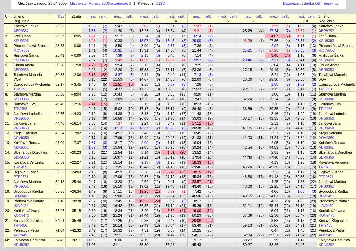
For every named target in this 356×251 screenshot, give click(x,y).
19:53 (143, 201)
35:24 (273, 99)
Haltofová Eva (25, 104)
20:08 (143, 118)
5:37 (197, 26)
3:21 (274, 75)
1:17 (171, 143)
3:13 (144, 65)
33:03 (196, 118)
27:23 (273, 50)
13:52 (196, 152)
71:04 (59, 230)
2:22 (274, 172)
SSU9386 (21, 99)
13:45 (117, 201)
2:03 (144, 26)
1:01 (300, 36)
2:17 (92, 133)
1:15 (300, 46)
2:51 (274, 152)
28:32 (59, 26)
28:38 (59, 46)
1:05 (300, 191)
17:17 (143, 109)
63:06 (273, 225)
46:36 (196, 196)
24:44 (143, 215)
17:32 (143, 89)
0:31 (171, 26)
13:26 (170, 128)
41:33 (273, 118)
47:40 (273, 157)
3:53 (274, 220)
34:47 (170, 235)
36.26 (170, 245)
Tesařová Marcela (28, 75)
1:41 (92, 46)
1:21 (92, 36)
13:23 (143, 31)
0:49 (171, 75)
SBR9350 (21, 157)
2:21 (92, 162)
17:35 (117, 167)
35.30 (143, 245)
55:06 (59, 191)
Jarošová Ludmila (28, 114)
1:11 (300, 65)
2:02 (274, 46)
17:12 (196, 123)
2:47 (92, 182)
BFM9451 (21, 196)
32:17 (59, 84)
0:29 (171, 191)
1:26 (300, 201)
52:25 (273, 186)
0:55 (171, 230)
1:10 (300, 55)
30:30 (59, 65)
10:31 (117, 50)
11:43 (196, 114)
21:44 (196, 50)
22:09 (196, 79)
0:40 (171, 55)
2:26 (92, 65)
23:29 (247, 41)
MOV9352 (22, 50)
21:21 (143, 157)
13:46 (170, 41)
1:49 (92, 191)
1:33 (92, 26)
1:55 (274, 26)
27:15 (247, 70)
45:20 (247, 167)
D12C (160, 3)
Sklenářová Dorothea (30, 152)
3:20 (144, 211)
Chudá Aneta (24, 65)
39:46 (196, 167)
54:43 (59, 240)
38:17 (247, 118)
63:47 (59, 211)
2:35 (144, 220)
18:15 (196, 172)
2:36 (274, 104)
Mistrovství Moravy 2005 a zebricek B (100, 3)
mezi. (92, 16)
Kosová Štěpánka (28, 220)
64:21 (59, 220)
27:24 (273, 31)
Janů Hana (22, 36)
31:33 (196, 138)
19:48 (143, 167)
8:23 (197, 104)
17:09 (117, 138)
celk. (102, 16)
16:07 (117, 157)
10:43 (117, 94)
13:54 (170, 31)
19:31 (196, 31)
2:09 (144, 143)
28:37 (59, 36)
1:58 (274, 84)
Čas (61, 16)
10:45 (196, 133)
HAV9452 (21, 206)
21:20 (170, 118)
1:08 (300, 26)
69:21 (273, 235)
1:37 (92, 143)
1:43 (300, 230)
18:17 (170, 109)
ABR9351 (21, 147)
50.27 (247, 240)
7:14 (197, 55)
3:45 (274, 55)
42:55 (59, 114)
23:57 (196, 182)
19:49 (143, 138)
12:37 (143, 128)
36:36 (59, 94)
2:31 (274, 123)
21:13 (170, 167)
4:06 (274, 191)
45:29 (196, 206)
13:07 (143, 41)
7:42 (197, 191)
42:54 (247, 147)
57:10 (59, 201)
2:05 (274, 143)
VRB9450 (21, 128)
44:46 (59, 123)
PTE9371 (21, 177)
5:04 (274, 211)
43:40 (196, 186)
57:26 (247, 215)
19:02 (143, 186)
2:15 (144, 104)
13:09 (117, 99)
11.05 (91, 240)
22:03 (143, 147)
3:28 (144, 172)
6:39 (171, 211)
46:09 (59, 143)
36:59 (247, 109)
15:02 (117, 109)
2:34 (144, 36)
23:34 (170, 225)
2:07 (92, 55)
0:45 (171, 220)
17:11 (117, 191)
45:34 (59, 133)
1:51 (171, 152)
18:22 (170, 99)
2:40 (144, 133)
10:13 (117, 128)
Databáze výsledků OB (302, 3)
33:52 (143, 235)
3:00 (144, 46)
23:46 (247, 60)
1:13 (300, 104)
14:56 (170, 79)
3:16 (92, 75)
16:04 (196, 143)
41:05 (247, 128)
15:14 (117, 162)
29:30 (273, 79)
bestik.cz (331, 3)
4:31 (144, 230)
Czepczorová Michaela (32, 84)
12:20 (117, 70)
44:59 (273, 147)
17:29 (143, 99)
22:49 (143, 225)
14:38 (117, 114)
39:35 (273, 109)
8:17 (197, 201)
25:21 (247, 50)
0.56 (171, 240)
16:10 (117, 186)
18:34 (117, 211)
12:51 (117, 84)
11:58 (143, 60)
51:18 (273, 177)
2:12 (92, 114)
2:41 (92, 104)
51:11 (247, 206)
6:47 (274, 230)
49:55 (247, 196)
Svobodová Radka (28, 191)
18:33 (196, 162)
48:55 (59, 152)
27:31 (273, 60)
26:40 (196, 109)
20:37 (143, 177)
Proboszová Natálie (29, 201)
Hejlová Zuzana (26, 172)
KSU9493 (21, 60)
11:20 (117, 31)
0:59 (171, 133)
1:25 (171, 162)
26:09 (247, 79)
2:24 (144, 123)
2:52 (144, 182)
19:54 (117, 147)
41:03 (247, 138)
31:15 (273, 89)
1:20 (300, 162)
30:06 (196, 220)
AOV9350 (21, 138)
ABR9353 (21, 70)
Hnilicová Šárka (26, 55)
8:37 (118, 75)
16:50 (117, 118)
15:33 (143, 70)
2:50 (92, 211)
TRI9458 (20, 225)
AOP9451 (21, 235)
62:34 (247, 235)
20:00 (196, 41)
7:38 (118, 55)
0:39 (171, 36)
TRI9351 (20, 89)
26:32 (117, 230)
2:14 (144, 75)
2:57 (92, 201)
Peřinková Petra (26, 230)
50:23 (196, 215)
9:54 (118, 65)
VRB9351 (21, 186)
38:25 (143, 196)
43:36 (273, 128)
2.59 (274, 240)
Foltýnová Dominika (29, 240)
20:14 (117, 225)
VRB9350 (21, 118)
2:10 (92, 172)
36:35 (143, 206)
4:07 (274, 36)
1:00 (171, 104)
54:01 (273, 196)
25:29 (247, 31)
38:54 (170, 196)
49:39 (273, 167)
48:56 (247, 177)
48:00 (247, 186)
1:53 (300, 182)
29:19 (273, 70)
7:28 (197, 84)
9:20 (197, 94)
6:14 (197, 36)
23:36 (196, 70)
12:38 (170, 60)
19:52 (196, 60)
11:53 (117, 79)
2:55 (144, 84)
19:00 (117, 196)
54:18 (59, 182)
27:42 (196, 99)
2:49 (92, 220)
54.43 (300, 245)
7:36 (197, 46)
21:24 (117, 215)
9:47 (118, 26)
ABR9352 (21, 31)
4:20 (144, 94)
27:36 (273, 41)
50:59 (59, 162)
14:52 (117, 133)
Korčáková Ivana (27, 211)
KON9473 (21, 215)
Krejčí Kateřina (25, 133)
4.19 (144, 240)
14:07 (143, 79)
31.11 (117, 245)
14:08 (170, 50)
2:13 (144, 55)
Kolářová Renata (27, 143)
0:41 (171, 182)
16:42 (117, 206)
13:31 (143, 50)
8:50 (118, 46)
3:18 (144, 114)
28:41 (59, 55)
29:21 (117, 235)
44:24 (273, 138)
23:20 (170, 147)
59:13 (247, 225)
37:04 (196, 157)
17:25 (117, 220)
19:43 (170, 186)
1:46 (92, 84)
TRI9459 (20, 167)
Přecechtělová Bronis (31, 46)
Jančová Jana (25, 123)
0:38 (171, 65)
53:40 (196, 225)
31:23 (170, 215)
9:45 (118, 60)
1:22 (300, 114)
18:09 (170, 89)
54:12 (196, 235)
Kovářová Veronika (29, 162)
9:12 (118, 36)
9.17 (197, 240)
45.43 (196, 245)
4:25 (274, 182)
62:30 (273, 215)
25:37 (196, 89)
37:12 (170, 206)
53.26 (273, 245)
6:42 (171, 172)
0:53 (171, 94)
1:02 (300, 84)
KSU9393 (21, 41)
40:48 (59, 104)
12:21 (117, 104)
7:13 (197, 75)
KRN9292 (21, 245)
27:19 (170, 177)
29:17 (247, 89)
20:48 (170, 138)
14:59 (117, 172)
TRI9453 (20, 109)
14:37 (117, 89)
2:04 (274, 65)
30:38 (59, 75)
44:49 (247, 157)
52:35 (59, 172)
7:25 (197, 65)
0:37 (171, 46)
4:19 (274, 162)
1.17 (300, 240)
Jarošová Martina (27, 182)
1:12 (300, 94)
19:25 (143, 191)
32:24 (247, 99)
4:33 (274, 201)
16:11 (170, 70)
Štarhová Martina (27, 94)
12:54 (117, 152)
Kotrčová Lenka (26, 26)
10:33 (117, 41)
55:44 (273, 206)
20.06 (117, 240)
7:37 (118, 123)
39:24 (196, 147)
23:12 (170, 157)
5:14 (144, 152)
